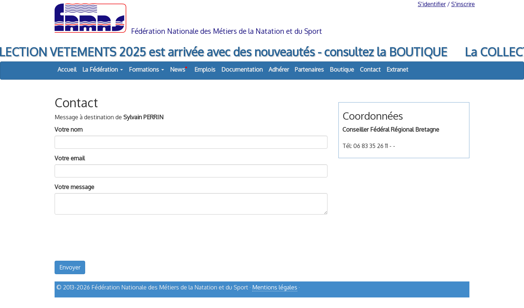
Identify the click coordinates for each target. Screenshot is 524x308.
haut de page (451, 299)
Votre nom (69, 129)
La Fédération (102, 69)
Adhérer (279, 69)
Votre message (74, 187)
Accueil (66, 69)
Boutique (342, 69)
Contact (370, 69)
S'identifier (432, 4)
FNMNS (262, 17)
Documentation (242, 69)
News (178, 67)
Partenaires (309, 69)
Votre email (70, 158)
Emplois (204, 69)
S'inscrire (463, 4)
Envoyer (69, 267)
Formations (146, 69)
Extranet (397, 69)
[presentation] (110, 242)
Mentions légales (274, 287)
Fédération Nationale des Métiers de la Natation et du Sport (226, 31)
